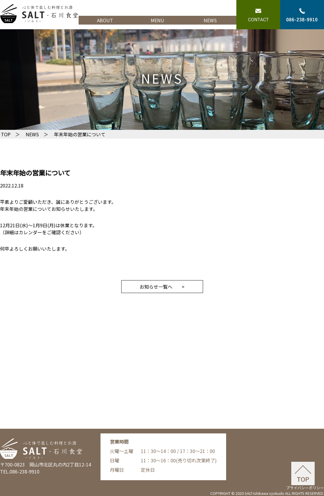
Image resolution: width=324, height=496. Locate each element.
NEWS (210, 20)
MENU (157, 20)
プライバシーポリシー (305, 487)
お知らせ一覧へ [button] (156, 286)
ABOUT (105, 20)
